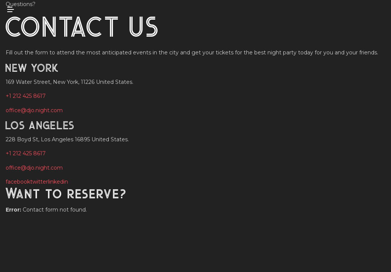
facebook (18, 181)
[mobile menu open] (11, 9)
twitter (39, 181)
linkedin (58, 181)
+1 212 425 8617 (26, 96)
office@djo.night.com (34, 110)
